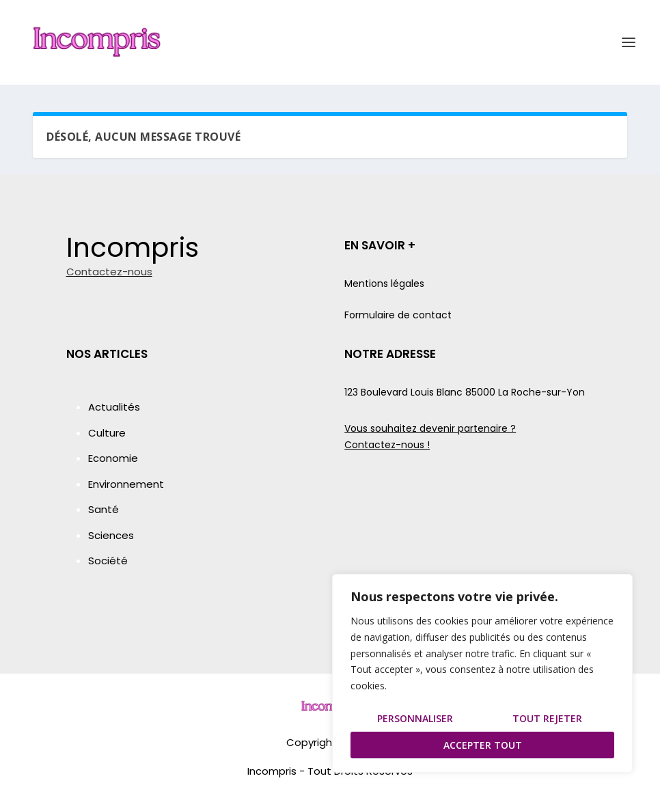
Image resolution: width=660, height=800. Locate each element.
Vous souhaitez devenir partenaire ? (430, 428)
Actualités (114, 407)
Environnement (126, 484)
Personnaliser (415, 718)
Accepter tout (482, 745)
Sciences (111, 535)
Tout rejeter (547, 718)
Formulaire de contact (398, 315)
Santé (103, 509)
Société (108, 560)
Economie (113, 458)
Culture (107, 433)
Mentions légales (384, 283)
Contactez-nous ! (387, 445)
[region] (482, 673)
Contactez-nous (109, 271)
